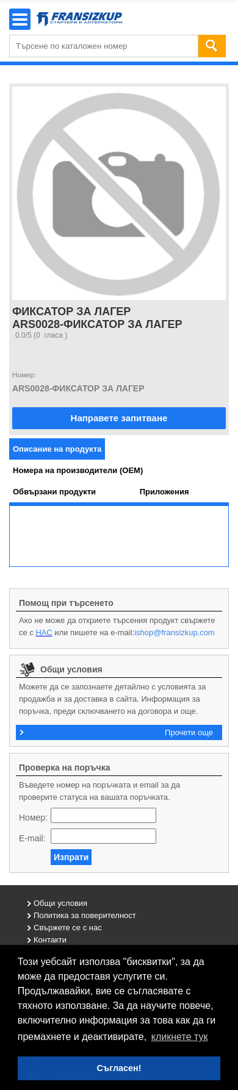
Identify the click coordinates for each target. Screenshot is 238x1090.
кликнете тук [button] (179, 1036)
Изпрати (71, 857)
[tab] (57, 449)
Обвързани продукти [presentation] (54, 491)
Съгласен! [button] (118, 1068)
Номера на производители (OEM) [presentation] (78, 470)
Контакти (50, 939)
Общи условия (60, 903)
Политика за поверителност (85, 915)
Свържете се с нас (68, 927)
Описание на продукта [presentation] (57, 449)
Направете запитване (119, 418)
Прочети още (189, 732)
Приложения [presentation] (164, 491)
